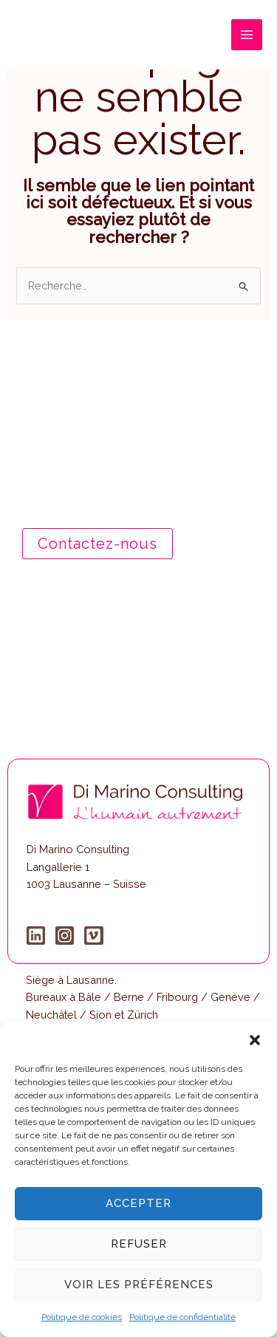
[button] (254, 1040)
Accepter (138, 1203)
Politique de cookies (81, 1317)
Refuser (139, 1244)
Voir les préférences (138, 1284)
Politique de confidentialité (182, 1317)
